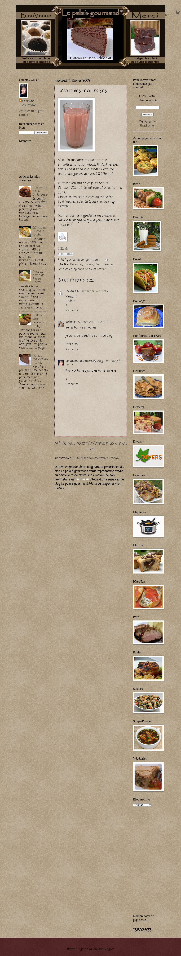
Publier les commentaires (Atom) (96, 458)
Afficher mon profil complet (32, 113)
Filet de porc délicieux (38, 319)
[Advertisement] (56, 71)
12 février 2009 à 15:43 (92, 291)
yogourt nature (95, 269)
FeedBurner (147, 125)
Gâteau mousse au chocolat (40, 359)
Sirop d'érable (103, 264)
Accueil (91, 446)
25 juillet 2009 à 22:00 (91, 322)
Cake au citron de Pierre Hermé (38, 276)
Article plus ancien (110, 443)
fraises (88, 264)
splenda (79, 269)
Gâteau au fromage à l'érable (40, 231)
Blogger (109, 949)
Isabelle (70, 322)
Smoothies (65, 269)
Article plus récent (71, 443)
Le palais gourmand (86, 260)
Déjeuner (76, 264)
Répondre (72, 310)
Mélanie (71, 291)
